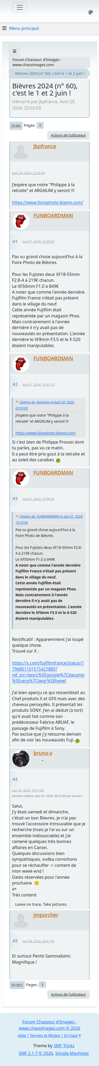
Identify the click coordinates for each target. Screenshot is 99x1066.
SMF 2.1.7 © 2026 (36, 1053)
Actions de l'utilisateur (68, 135)
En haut (17, 985)
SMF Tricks (64, 1046)
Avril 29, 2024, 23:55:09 (28, 173)
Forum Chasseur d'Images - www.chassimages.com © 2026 (49, 1025)
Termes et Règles (45, 1035)
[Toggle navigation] (19, 7)
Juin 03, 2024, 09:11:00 (28, 790)
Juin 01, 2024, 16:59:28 (38, 499)
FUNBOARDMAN (53, 215)
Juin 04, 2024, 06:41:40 (38, 941)
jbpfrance (44, 146)
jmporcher (45, 914)
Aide (22, 1035)
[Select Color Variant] (91, 12)
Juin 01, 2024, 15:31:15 (38, 384)
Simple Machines (72, 1053)
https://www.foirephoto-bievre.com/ (47, 202)
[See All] (14, 51)
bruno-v (42, 753)
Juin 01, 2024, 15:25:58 (38, 241)
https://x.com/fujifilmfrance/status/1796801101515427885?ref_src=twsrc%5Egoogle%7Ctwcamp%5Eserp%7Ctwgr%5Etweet (48, 672)
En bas (16, 125)
